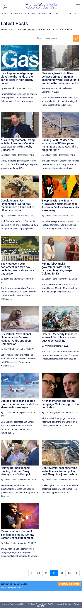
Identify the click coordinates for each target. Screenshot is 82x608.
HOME (4, 13)
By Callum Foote (8, 155)
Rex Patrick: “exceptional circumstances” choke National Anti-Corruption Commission (16, 339)
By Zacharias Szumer (11, 279)
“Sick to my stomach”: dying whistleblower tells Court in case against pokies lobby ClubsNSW (18, 144)
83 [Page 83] (61, 573)
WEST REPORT (45, 13)
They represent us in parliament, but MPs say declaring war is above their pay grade (17, 268)
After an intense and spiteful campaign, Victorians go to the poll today (60, 404)
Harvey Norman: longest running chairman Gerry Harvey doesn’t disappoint (16, 471)
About (60, 604)
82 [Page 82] (54, 573)
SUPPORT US (74, 13)
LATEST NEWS (16, 13)
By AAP (45, 346)
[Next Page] (76, 573)
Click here (32, 29)
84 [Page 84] (69, 573)
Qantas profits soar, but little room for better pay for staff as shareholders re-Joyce (19, 404)
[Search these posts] (53, 38)
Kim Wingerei (48, 88)
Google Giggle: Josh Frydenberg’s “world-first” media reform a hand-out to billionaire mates (17, 205)
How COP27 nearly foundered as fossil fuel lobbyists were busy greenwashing (59, 337)
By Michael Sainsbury (11, 412)
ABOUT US (60, 13)
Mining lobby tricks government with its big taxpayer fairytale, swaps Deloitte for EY (57, 268)
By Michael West (8, 215)
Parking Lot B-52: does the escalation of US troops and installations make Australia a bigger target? (60, 144)
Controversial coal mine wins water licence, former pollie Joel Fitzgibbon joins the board (60, 471)
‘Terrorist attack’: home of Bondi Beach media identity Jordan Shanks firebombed (17, 534)
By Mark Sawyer (49, 412)
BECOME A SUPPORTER (69, 584)
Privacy (76, 604)
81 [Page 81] (46, 573)
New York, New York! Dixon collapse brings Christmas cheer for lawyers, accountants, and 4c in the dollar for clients (60, 78)
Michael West (64, 88)
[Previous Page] (31, 573)
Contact (68, 604)
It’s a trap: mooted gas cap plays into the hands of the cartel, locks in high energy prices (17, 78)
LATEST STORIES (30, 13)
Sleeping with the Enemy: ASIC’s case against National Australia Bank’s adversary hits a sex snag (60, 205)
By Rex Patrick (7, 88)
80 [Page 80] (38, 573)
